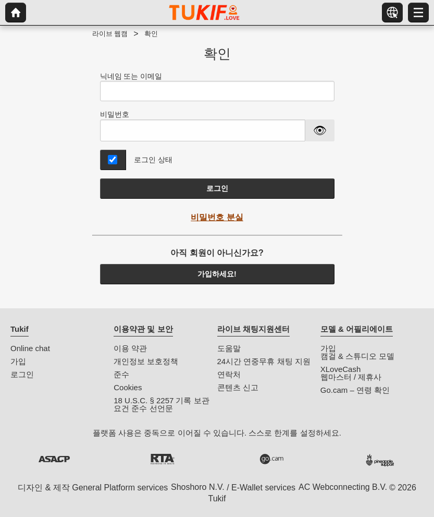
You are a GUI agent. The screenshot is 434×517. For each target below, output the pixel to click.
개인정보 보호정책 (146, 361)
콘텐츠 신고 (237, 387)
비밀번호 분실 (217, 217)
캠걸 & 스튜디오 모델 (357, 356)
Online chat (30, 348)
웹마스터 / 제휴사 (351, 376)
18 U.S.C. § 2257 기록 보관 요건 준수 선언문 (161, 404)
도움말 (229, 348)
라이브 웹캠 (110, 34)
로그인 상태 (153, 159)
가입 (18, 361)
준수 (121, 374)
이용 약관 (130, 348)
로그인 (217, 188)
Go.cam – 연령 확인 (355, 390)
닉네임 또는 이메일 (217, 87)
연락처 (229, 374)
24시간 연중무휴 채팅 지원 (264, 361)
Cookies (128, 387)
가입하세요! (217, 274)
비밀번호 (114, 114)
